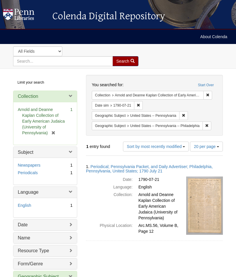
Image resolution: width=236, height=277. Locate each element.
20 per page (206, 146)
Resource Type (33, 250)
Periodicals (28, 172)
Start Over (206, 85)
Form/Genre (30, 263)
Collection (28, 96)
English (24, 205)
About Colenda (213, 36)
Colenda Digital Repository (25, 16)
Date (23, 224)
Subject (25, 152)
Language (28, 192)
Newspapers (29, 165)
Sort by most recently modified (156, 146)
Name (24, 237)
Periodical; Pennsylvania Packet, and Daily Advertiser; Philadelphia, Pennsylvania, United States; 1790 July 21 (149, 168)
